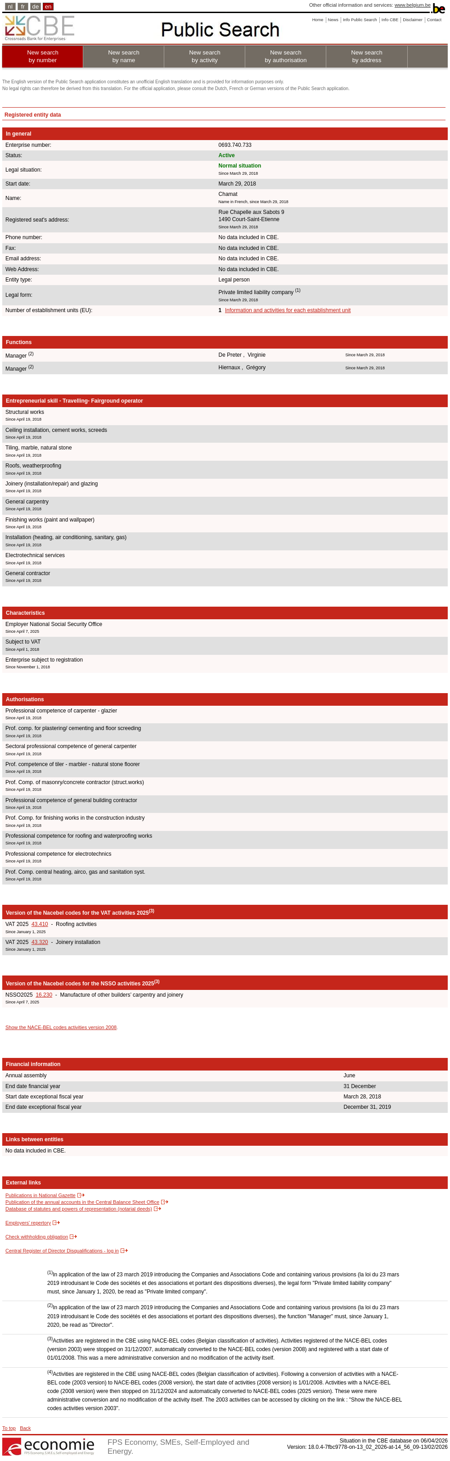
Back (25, 1428)
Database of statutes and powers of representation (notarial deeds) (78, 1208)
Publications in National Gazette (40, 1195)
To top (9, 1428)
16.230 (44, 995)
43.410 (40, 924)
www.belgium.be (413, 5)
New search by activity (204, 56)
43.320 (40, 942)
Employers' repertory (28, 1222)
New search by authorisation (285, 56)
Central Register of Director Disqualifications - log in (62, 1250)
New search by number (42, 56)
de (35, 6)
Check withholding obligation (36, 1236)
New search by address (366, 56)
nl (10, 6)
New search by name (124, 56)
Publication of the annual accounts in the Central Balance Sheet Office (82, 1202)
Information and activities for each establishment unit (288, 310)
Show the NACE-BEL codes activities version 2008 (61, 1027)
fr (23, 6)
